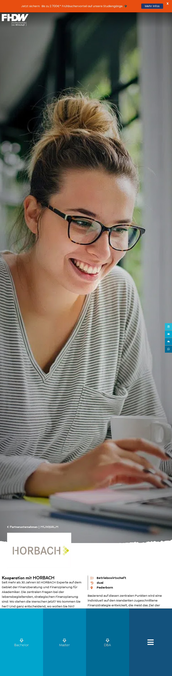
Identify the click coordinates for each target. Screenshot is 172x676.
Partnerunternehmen (25, 527)
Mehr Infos (152, 6)
